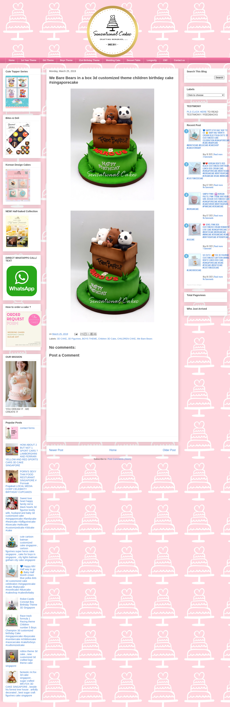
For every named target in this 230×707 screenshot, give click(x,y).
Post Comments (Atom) (119, 459)
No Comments (208, 187)
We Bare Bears (144, 338)
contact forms (27, 428)
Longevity (152, 60)
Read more (218, 154)
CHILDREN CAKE (126, 338)
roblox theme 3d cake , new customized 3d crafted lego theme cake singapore (21, 658)
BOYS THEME (89, 338)
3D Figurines (74, 338)
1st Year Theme (28, 60)
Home (11, 60)
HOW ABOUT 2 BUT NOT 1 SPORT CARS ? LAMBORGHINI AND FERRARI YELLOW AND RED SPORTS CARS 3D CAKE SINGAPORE (22, 455)
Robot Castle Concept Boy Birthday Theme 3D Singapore (28, 603)
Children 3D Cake (107, 338)
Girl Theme (48, 60)
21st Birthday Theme (89, 60)
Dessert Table (133, 60)
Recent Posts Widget (194, 285)
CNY (165, 60)
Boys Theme (66, 60)
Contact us (179, 60)
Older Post (169, 450)
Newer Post (56, 450)
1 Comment (207, 248)
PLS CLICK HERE (197, 111)
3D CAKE (62, 338)
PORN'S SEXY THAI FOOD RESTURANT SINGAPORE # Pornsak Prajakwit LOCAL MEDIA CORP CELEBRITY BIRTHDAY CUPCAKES (21, 481)
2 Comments (207, 156)
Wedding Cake (113, 60)
